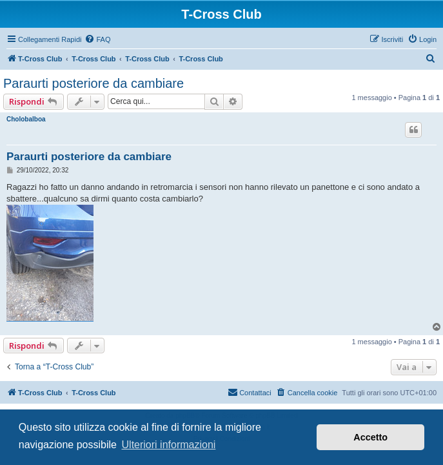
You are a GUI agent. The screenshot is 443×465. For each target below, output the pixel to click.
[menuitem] (97, 39)
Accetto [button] (370, 437)
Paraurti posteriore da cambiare (93, 83)
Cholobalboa (26, 119)
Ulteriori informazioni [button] (169, 444)
